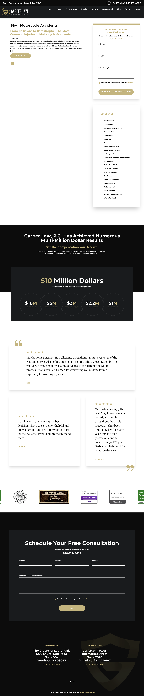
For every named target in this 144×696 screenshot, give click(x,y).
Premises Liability (111, 168)
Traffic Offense (109, 183)
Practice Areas (71, 9)
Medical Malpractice (111, 146)
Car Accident (109, 121)
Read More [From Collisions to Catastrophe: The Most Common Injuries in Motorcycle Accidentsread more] (20, 55)
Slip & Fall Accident (111, 179)
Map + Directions (51, 665)
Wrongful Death (110, 198)
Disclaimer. (84, 692)
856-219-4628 (116, 39)
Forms (127, 9)
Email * (101, 56)
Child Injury (108, 124)
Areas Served (107, 9)
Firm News (108, 143)
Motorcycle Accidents (112, 154)
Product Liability (110, 172)
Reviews (95, 9)
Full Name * (102, 44)
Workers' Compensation (113, 194)
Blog (119, 9)
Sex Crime (108, 176)
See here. (130, 82)
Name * (22, 560)
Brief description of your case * (110, 68)
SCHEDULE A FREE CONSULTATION (116, 92)
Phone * (95, 560)
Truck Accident (109, 191)
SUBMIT (72, 608)
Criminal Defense (110, 132)
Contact (137, 9)
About (59, 9)
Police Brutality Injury (112, 165)
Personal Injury (110, 161)
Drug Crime (108, 135)
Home (50, 9)
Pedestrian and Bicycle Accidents (117, 157)
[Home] (14, 12)
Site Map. (91, 692)
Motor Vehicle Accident (113, 150)
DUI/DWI (107, 139)
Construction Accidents (113, 128)
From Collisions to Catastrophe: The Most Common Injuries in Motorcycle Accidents (40, 32)
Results (84, 9)
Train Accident (109, 187)
